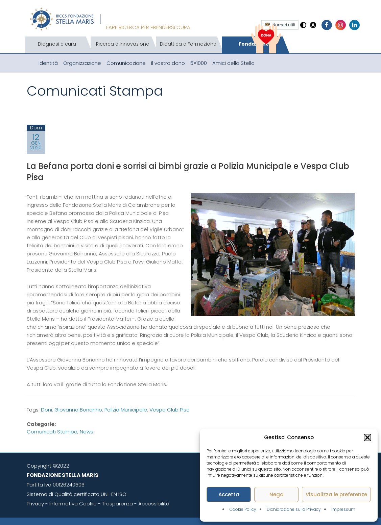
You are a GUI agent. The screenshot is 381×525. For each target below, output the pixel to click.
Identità (48, 63)
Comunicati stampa (52, 431)
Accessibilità (153, 503)
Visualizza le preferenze (336, 494)
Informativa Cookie (73, 503)
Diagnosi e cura (57, 44)
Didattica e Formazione (188, 44)
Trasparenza (117, 503)
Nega (276, 494)
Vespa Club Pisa (169, 409)
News (86, 431)
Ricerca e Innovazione (122, 44)
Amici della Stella (233, 63)
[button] (367, 437)
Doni (46, 409)
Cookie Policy (243, 509)
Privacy (35, 503)
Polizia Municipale (125, 409)
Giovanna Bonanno (78, 409)
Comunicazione (126, 63)
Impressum (343, 509)
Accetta (228, 494)
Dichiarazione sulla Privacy (294, 509)
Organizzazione (82, 63)
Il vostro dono (168, 63)
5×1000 (198, 63)
